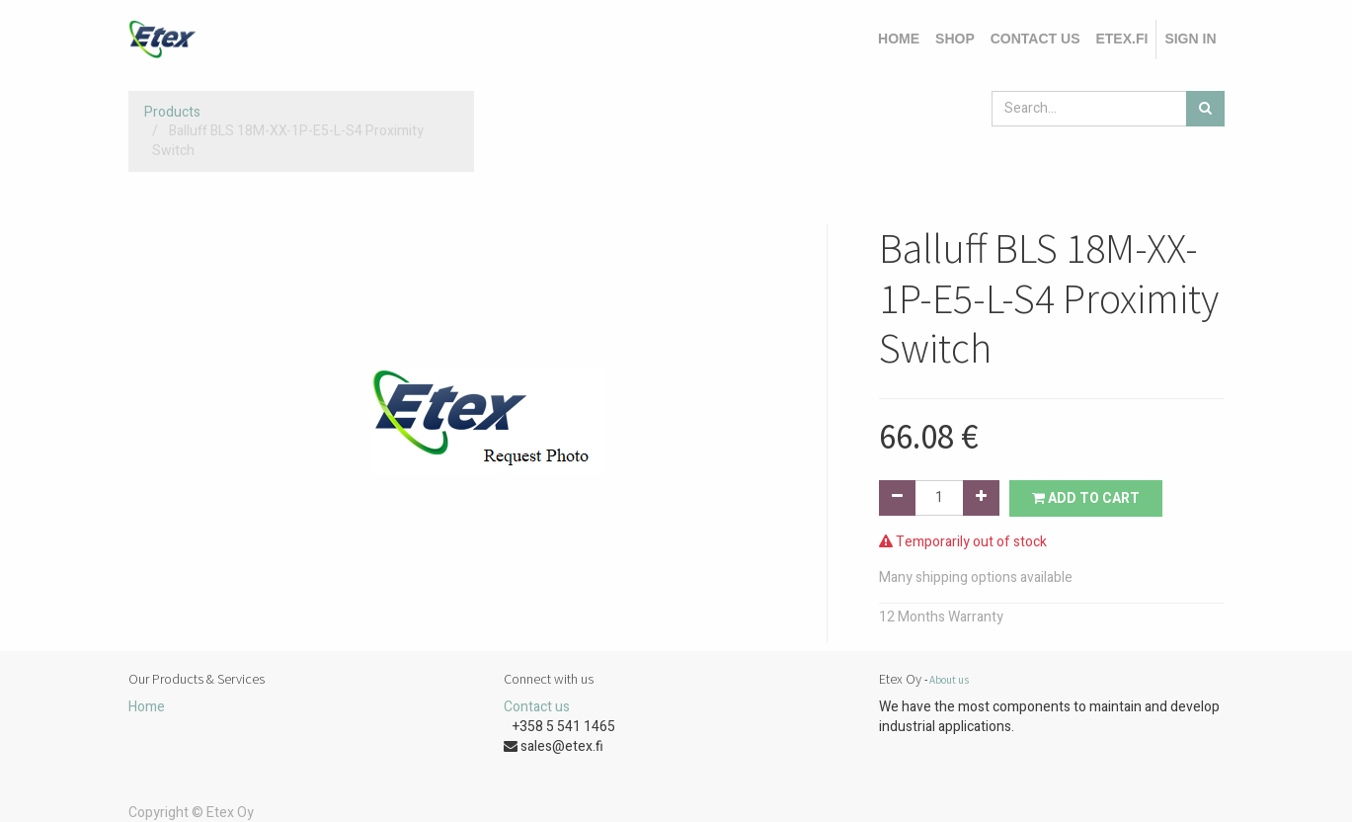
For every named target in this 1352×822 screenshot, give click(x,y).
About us (949, 680)
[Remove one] (897, 498)
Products (172, 112)
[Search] (1205, 108)
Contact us (537, 707)
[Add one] (981, 498)
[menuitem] (898, 39)
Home (146, 707)
